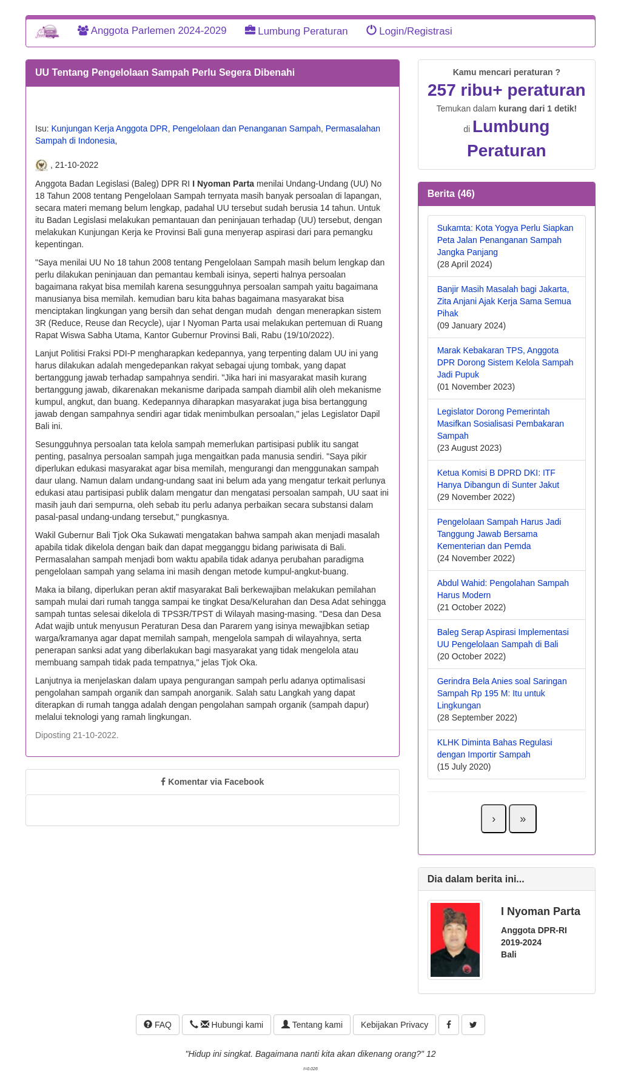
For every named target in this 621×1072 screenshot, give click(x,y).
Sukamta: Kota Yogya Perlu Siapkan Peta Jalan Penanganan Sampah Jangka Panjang (505, 240)
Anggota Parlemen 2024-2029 (152, 30)
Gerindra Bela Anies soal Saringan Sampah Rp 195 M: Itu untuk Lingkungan (502, 693)
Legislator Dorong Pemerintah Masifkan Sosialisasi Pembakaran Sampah (500, 424)
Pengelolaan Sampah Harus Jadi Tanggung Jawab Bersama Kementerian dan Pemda (499, 534)
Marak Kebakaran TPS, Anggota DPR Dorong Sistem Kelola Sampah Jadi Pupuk (505, 362)
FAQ (158, 1025)
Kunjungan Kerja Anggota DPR (109, 128)
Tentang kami (312, 1025)
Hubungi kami (226, 1025)
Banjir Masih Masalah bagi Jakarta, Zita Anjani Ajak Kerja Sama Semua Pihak (504, 301)
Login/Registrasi (409, 31)
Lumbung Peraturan (296, 31)
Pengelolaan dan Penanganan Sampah (247, 128)
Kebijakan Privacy (394, 1025)
